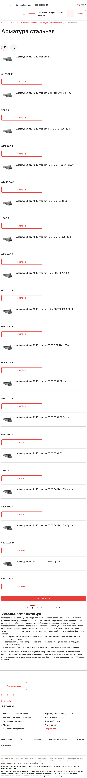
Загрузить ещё (43, 598)
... (50, 607)
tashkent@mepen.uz (23, 5)
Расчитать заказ (14, 686)
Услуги (52, 12)
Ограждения (50, 725)
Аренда (60, 12)
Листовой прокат (53, 721)
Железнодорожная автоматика (17, 717)
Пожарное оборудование (14, 729)
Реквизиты (6, 745)
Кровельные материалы (13, 721)
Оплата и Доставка (58, 739)
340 (55, 607)
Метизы (6, 725)
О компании (42, 12)
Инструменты (51, 717)
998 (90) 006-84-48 (43, 5)
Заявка (80, 14)
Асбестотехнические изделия (16, 713)
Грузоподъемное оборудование (59, 713)
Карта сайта (6, 701)
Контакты (41, 15)
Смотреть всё (50, 729)
